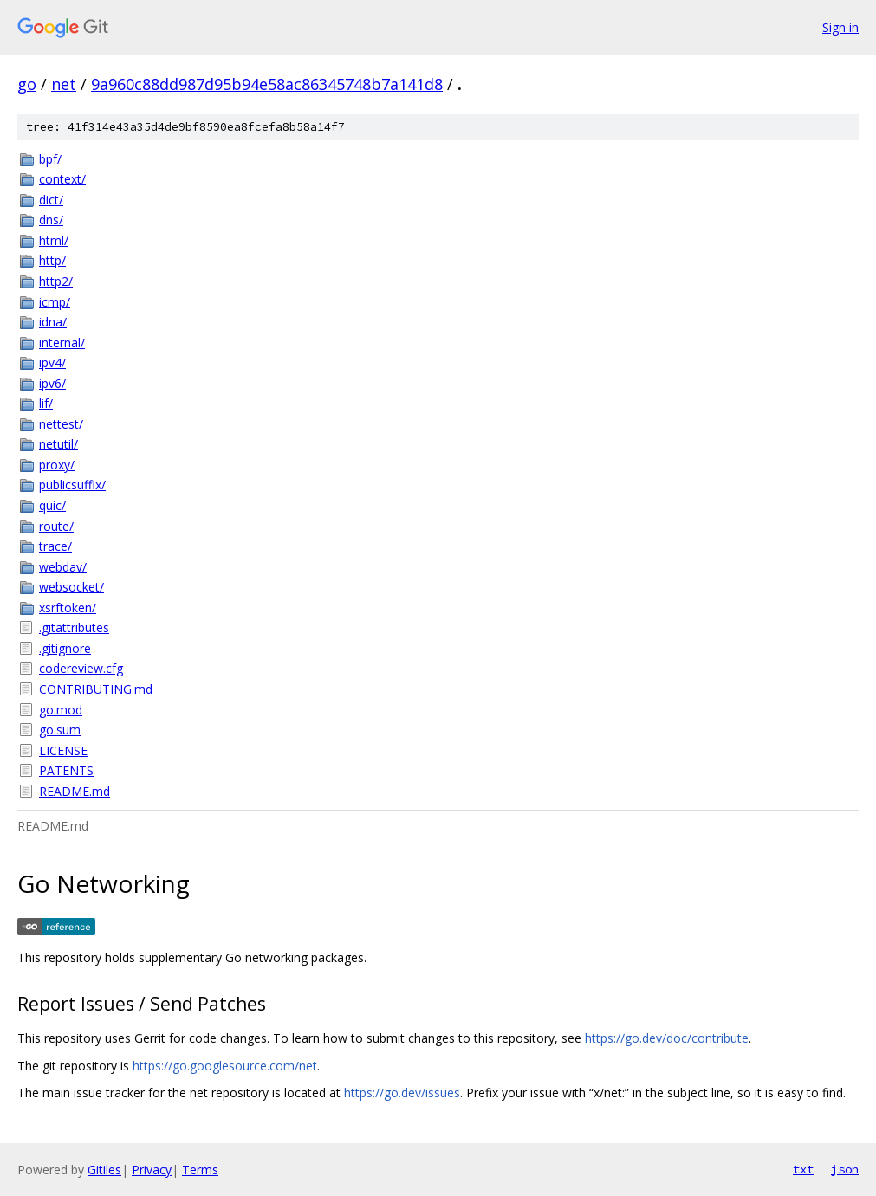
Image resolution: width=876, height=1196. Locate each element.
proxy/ (57, 464)
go (26, 84)
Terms (200, 1169)
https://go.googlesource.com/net (225, 1065)
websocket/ (71, 587)
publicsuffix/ (72, 484)
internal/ (62, 342)
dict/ (51, 199)
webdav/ (63, 567)
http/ (52, 260)
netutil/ (58, 444)
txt (803, 1169)
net (63, 84)
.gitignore (65, 648)
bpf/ (50, 159)
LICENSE (63, 750)
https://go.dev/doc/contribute (667, 1038)
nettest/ (61, 424)
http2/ (56, 281)
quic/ (52, 505)
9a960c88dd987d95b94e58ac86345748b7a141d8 (267, 84)
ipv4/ (52, 362)
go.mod (60, 709)
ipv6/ (52, 383)
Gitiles (104, 1169)
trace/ (55, 546)
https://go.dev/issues (402, 1092)
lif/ (46, 403)
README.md (74, 791)
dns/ (51, 219)
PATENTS (66, 770)
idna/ (53, 322)
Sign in (840, 27)
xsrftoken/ (67, 607)
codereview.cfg (81, 668)
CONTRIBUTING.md (95, 689)
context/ (62, 179)
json (845, 1169)
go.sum (60, 729)
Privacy (152, 1169)
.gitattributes (74, 627)
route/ (56, 526)
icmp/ (54, 302)
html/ (53, 240)
